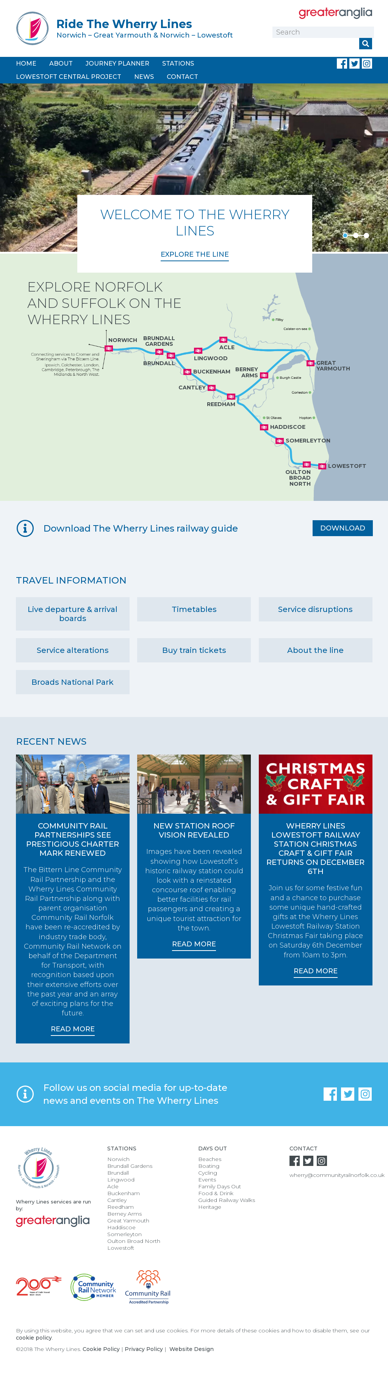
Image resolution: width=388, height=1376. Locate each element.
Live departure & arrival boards (72, 614)
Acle (113, 1186)
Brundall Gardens (129, 1166)
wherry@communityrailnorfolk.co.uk (337, 1175)
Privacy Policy (144, 1349)
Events (207, 1179)
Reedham (120, 1206)
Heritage (209, 1206)
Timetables (194, 609)
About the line (315, 650)
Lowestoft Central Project (68, 76)
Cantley (117, 1200)
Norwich (118, 1159)
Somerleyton (124, 1234)
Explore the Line (195, 254)
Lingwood (121, 1179)
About (61, 63)
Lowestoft (120, 1247)
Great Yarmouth (128, 1220)
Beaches (209, 1159)
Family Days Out (219, 1186)
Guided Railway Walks (226, 1200)
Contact (182, 76)
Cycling (207, 1172)
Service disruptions (315, 609)
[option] (194, 178)
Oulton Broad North (133, 1241)
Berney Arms (124, 1213)
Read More (73, 1029)
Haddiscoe (121, 1227)
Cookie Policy (101, 1349)
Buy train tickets (194, 650)
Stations (178, 63)
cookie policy (34, 1337)
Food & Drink (215, 1193)
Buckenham (123, 1193)
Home (26, 63)
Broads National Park (72, 682)
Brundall (118, 1172)
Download (342, 528)
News (144, 76)
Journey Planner (117, 63)
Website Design (191, 1349)
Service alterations (73, 650)
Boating (208, 1166)
